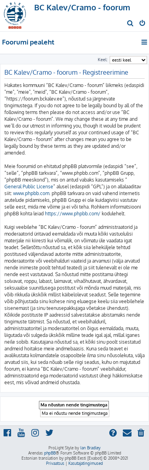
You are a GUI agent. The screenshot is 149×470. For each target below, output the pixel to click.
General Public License (28, 187)
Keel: (103, 59)
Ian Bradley (90, 447)
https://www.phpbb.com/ (73, 214)
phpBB (50, 453)
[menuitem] (130, 24)
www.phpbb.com (31, 193)
